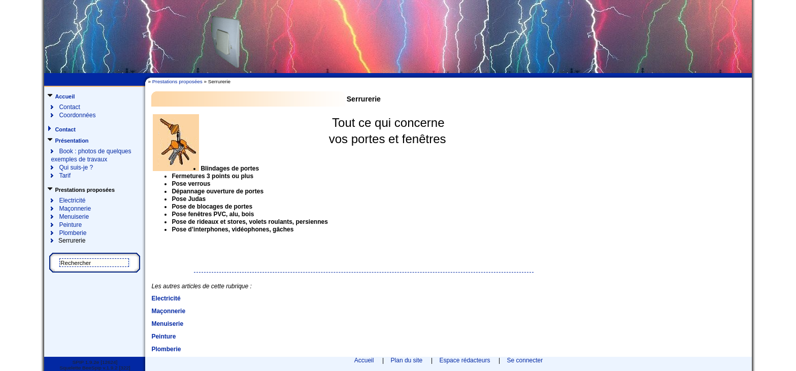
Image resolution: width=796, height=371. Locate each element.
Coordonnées (77, 115)
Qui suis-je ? (76, 167)
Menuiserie (74, 216)
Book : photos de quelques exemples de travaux (91, 155)
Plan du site (407, 360)
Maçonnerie (75, 208)
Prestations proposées (177, 81)
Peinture (70, 224)
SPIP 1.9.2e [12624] (94, 362)
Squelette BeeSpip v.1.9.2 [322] (94, 367)
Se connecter (525, 360)
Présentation (71, 141)
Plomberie (72, 233)
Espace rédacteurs (464, 360)
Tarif (65, 175)
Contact (69, 107)
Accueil (65, 96)
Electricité (72, 200)
